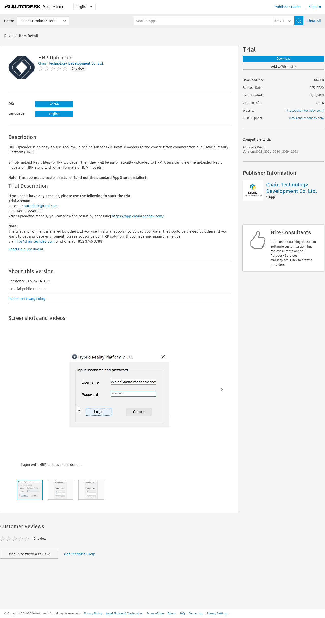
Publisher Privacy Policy (26, 298)
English (84, 7)
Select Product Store (38, 20)
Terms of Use (155, 613)
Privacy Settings (217, 613)
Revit (8, 35)
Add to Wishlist (283, 66)
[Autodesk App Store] (34, 7)
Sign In (315, 6)
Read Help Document (25, 249)
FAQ (182, 613)
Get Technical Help (79, 554)
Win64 (54, 104)
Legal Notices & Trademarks (124, 613)
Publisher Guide (287, 6)
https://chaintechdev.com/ (304, 110)
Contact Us (196, 613)
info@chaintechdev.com (34, 241)
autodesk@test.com (41, 205)
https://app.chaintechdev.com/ (138, 216)
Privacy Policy (93, 613)
